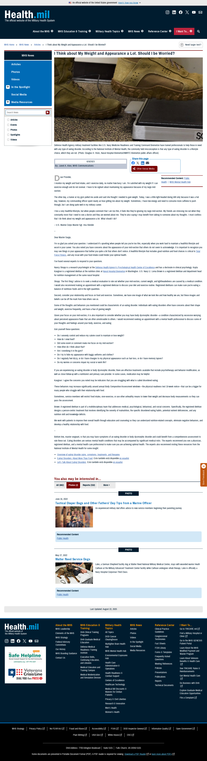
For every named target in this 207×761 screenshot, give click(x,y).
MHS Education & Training (72, 31)
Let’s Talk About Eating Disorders (71, 462)
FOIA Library (160, 647)
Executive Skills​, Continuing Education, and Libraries (89, 660)
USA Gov (96, 734)
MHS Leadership (63, 628)
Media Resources (21, 102)
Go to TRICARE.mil (188, 628)
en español (124, 458)
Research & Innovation (115, 703)
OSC (129, 734)
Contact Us (60, 657)
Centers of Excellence (114, 680)
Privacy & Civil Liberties (115, 699)
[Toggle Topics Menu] (122, 31)
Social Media (19, 94)
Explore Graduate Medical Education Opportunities (191, 692)
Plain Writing (78, 734)
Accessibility (97, 728)
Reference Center (158, 31)
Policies (158, 668)
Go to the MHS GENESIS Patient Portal (191, 642)
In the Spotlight (20, 87)
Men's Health (111, 707)
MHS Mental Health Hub (180, 182)
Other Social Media (144, 168)
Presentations (161, 672)
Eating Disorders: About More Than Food (74, 458)
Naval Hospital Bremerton (114, 271)
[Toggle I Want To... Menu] (191, 31)
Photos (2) (73, 485)
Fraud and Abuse (76, 728)
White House (113, 734)
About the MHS (41, 31)
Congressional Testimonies (161, 638)
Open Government (184, 728)
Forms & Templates (163, 652)
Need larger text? (190, 45)
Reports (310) (89, 485)
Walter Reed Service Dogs (72, 559)
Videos (15, 79)
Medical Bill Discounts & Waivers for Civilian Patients (115, 691)
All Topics (109, 632)
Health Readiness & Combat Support (113, 675)
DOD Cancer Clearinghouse (111, 638)
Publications (160, 676)
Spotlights (15, 134)
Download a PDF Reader (135, 754)
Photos (15, 72)
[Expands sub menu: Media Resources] (8, 102)
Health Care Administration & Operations (112, 665)
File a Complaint (187, 697)
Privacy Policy (35, 728)
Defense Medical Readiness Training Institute (88, 649)
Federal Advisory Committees (63, 643)
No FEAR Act (55, 728)
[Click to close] (203, 466)
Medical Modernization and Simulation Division (90, 676)
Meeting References (163, 663)
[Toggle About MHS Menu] (52, 31)
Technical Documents (164, 685)
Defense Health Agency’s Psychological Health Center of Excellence (125, 267)
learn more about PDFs (162, 754)
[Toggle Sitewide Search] (198, 31)
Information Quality (160, 728)
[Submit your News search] (48, 112)
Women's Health (112, 712)
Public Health (62, 538)
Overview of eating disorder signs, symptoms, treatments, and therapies (88, 454)
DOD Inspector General (133, 728)
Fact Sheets (160, 643)
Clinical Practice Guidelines (162, 630)
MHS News (134, 31)
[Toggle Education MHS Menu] (90, 31)
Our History (60, 649)
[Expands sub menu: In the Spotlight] (8, 87)
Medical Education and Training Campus (90, 669)
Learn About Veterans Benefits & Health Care (190, 660)
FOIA (113, 728)
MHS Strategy (62, 637)
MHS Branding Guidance (66, 653)
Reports (158, 680)
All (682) (60, 485)
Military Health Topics (108, 31)
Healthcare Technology (115, 684)
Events (13, 125)
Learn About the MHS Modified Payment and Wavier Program (189, 650)
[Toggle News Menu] (142, 31)
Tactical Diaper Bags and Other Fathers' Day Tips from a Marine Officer (103, 503)
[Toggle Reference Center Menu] (170, 31)
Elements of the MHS (65, 633)
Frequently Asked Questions (162, 658)
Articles (16, 64)
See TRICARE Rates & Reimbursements (190, 670)
